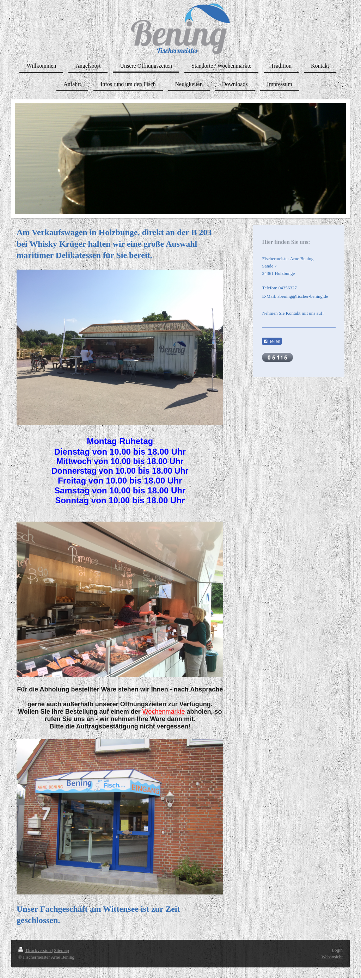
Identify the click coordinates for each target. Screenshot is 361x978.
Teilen (271, 341)
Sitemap (61, 950)
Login (337, 950)
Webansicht (332, 956)
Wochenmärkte (163, 711)
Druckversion (35, 950)
